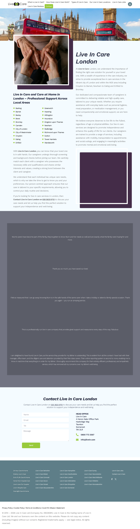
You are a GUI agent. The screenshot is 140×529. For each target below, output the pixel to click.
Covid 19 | (52, 508)
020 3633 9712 (48, 199)
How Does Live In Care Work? (57, 2)
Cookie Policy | (22, 508)
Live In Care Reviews (36, 6)
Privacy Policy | (8, 508)
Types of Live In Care (79, 2)
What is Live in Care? (36, 2)
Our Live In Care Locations (100, 2)
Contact (49, 6)
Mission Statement (65, 508)
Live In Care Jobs (119, 2)
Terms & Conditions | (38, 508)
